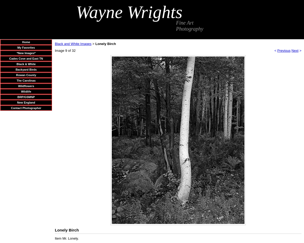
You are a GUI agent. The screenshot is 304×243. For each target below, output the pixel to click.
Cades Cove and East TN (26, 58)
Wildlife (26, 91)
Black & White (26, 64)
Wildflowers (26, 86)
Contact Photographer (26, 108)
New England (26, 102)
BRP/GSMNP (26, 97)
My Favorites (26, 47)
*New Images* (26, 53)
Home (26, 42)
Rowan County (26, 75)
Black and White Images (73, 44)
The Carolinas (26, 80)
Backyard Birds (26, 69)
